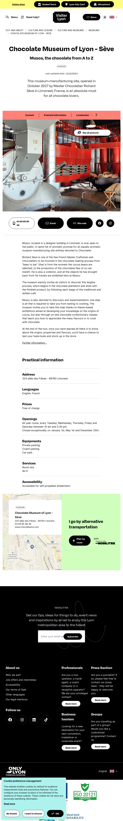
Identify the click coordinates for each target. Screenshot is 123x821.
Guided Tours (47, 4)
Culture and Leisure (40, 30)
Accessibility (13, 684)
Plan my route (79, 540)
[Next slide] (96, 114)
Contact (29, 115)
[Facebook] (10, 719)
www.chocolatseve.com (27, 527)
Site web (79, 223)
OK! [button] (55, 813)
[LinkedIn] (34, 719)
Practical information (55, 115)
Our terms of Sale (16, 689)
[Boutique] (91, 17)
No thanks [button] (11, 813)
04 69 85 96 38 (21, 223)
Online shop (18, 4)
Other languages (15, 694)
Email (51, 223)
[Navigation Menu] (12, 17)
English (108, 771)
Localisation (82, 115)
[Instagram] (22, 719)
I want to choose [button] (33, 813)
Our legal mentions (16, 699)
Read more (71, 703)
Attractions (102, 4)
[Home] (61, 17)
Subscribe (72, 636)
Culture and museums (70, 30)
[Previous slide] (91, 114)
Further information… (34, 342)
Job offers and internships (21, 679)
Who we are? (13, 674)
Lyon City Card (75, 4)
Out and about (14, 30)
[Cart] (104, 17)
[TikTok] (46, 719)
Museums (94, 30)
